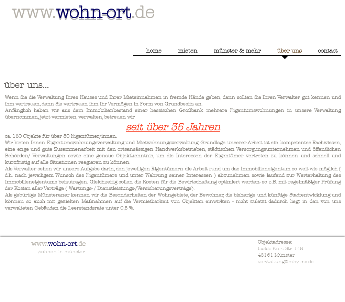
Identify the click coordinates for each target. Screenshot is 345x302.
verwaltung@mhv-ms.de (286, 262)
